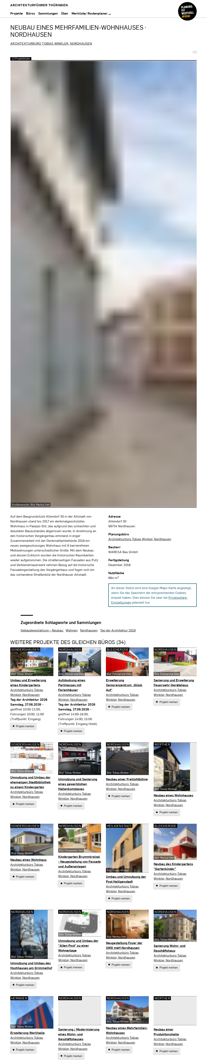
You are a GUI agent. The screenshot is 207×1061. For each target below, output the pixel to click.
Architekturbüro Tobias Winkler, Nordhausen (51, 43)
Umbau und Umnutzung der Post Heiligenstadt (126, 879)
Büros (30, 13)
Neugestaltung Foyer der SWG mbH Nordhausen (124, 945)
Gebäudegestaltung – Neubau (42, 630)
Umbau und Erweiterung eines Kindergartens (28, 682)
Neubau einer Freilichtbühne (127, 779)
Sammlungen (48, 13)
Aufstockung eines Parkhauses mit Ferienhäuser (71, 685)
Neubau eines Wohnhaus (28, 859)
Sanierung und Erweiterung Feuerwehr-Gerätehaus (174, 682)
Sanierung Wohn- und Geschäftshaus (169, 948)
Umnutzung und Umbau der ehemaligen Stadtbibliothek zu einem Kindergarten (30, 782)
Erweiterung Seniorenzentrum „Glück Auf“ (124, 685)
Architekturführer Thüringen (39, 5)
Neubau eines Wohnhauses (173, 795)
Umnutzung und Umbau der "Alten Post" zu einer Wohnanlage (78, 945)
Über (64, 13)
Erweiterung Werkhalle (27, 1032)
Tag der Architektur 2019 (118, 630)
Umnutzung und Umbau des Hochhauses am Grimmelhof (31, 965)
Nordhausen (88, 630)
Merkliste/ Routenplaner (91, 13)
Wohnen (71, 630)
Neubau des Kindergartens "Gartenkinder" (173, 866)
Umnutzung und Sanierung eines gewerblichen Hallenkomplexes (77, 784)
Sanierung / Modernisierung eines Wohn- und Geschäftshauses (78, 1034)
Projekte (16, 13)
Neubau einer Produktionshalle (166, 1031)
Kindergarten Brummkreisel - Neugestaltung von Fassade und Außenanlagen (79, 861)
